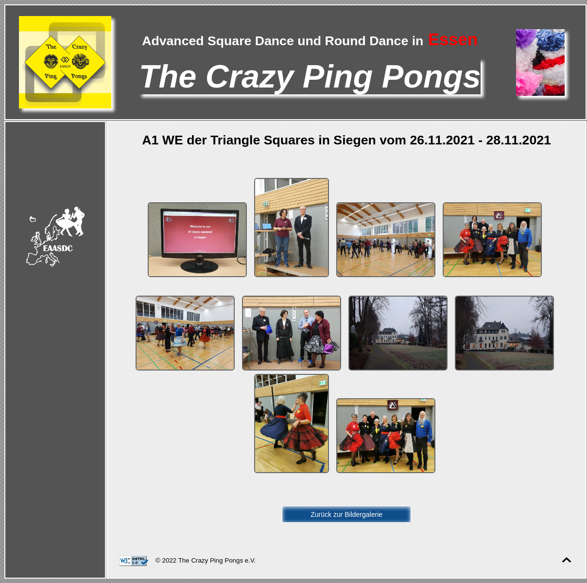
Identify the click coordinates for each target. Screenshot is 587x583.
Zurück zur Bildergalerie (346, 514)
